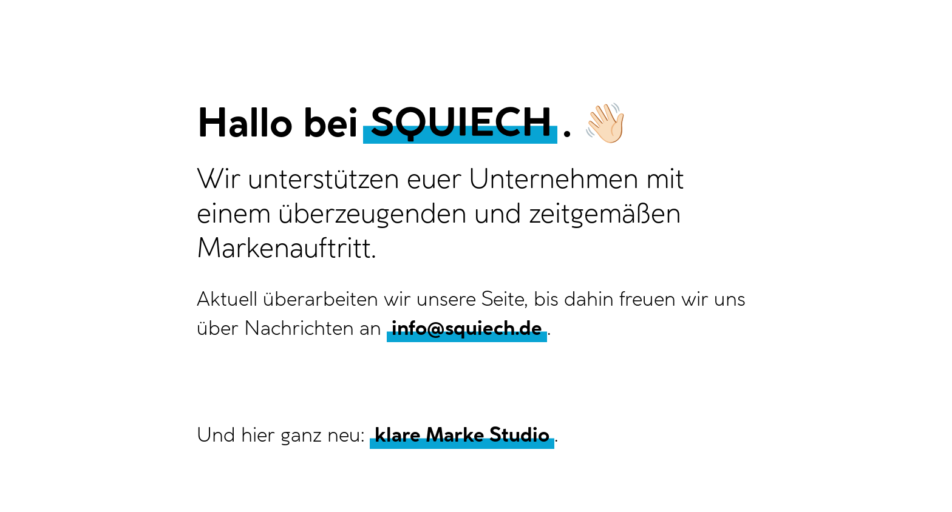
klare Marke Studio (462, 434)
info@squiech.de (467, 327)
